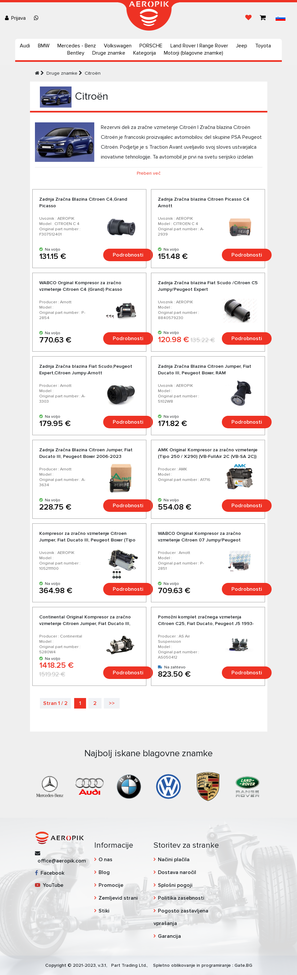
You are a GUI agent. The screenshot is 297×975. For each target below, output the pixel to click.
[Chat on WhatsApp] (37, 18)
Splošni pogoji (175, 885)
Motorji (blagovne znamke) (193, 53)
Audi (25, 45)
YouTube (49, 885)
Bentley (75, 53)
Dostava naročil (177, 872)
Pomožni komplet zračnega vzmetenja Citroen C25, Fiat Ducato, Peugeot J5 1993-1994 (206, 623)
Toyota (263, 45)
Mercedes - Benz (76, 45)
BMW (43, 45)
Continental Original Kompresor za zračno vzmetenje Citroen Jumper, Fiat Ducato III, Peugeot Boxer (85, 623)
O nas (105, 859)
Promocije (111, 885)
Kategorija (144, 53)
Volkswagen (118, 45)
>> (112, 703)
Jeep (241, 45)
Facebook (49, 873)
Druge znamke (108, 53)
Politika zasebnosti (181, 898)
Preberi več (149, 173)
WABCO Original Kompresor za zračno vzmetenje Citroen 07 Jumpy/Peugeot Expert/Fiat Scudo (199, 540)
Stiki (104, 911)
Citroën (93, 73)
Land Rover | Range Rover (199, 45)
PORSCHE (151, 45)
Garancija (169, 936)
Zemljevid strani (118, 898)
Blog (104, 872)
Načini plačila (174, 859)
